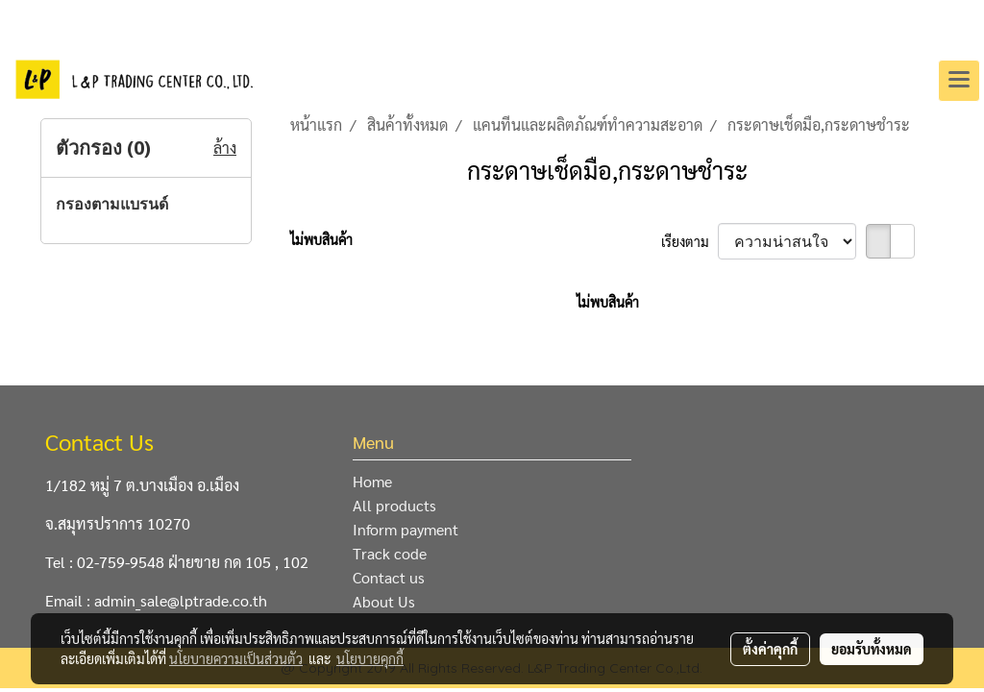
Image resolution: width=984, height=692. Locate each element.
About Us (384, 601)
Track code (390, 553)
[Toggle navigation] (959, 81)
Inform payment (405, 529)
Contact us (389, 577)
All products (394, 505)
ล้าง (224, 147)
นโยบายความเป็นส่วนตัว (236, 658)
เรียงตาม (689, 241)
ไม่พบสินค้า (321, 239)
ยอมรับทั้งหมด (871, 648)
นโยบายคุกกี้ (370, 658)
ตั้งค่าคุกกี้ (770, 648)
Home (372, 481)
